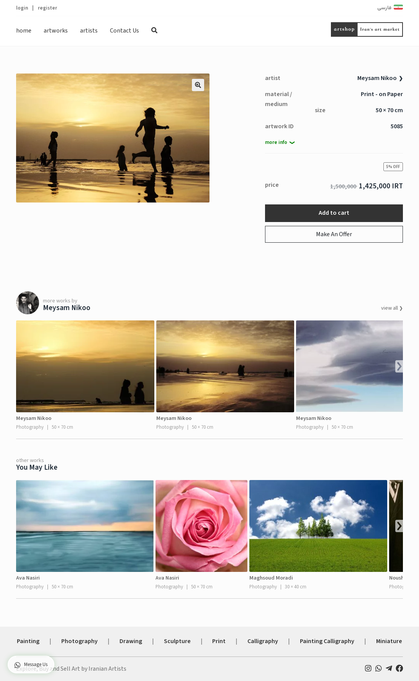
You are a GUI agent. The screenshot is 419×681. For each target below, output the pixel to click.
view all (390, 308)
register (47, 7)
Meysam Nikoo (377, 78)
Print (219, 641)
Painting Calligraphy (327, 641)
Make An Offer (334, 234)
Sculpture (177, 641)
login (22, 7)
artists (89, 30)
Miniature (389, 641)
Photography (79, 641)
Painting (28, 641)
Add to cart (334, 213)
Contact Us (124, 30)
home (23, 30)
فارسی (384, 8)
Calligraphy (262, 641)
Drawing (130, 641)
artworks (56, 30)
